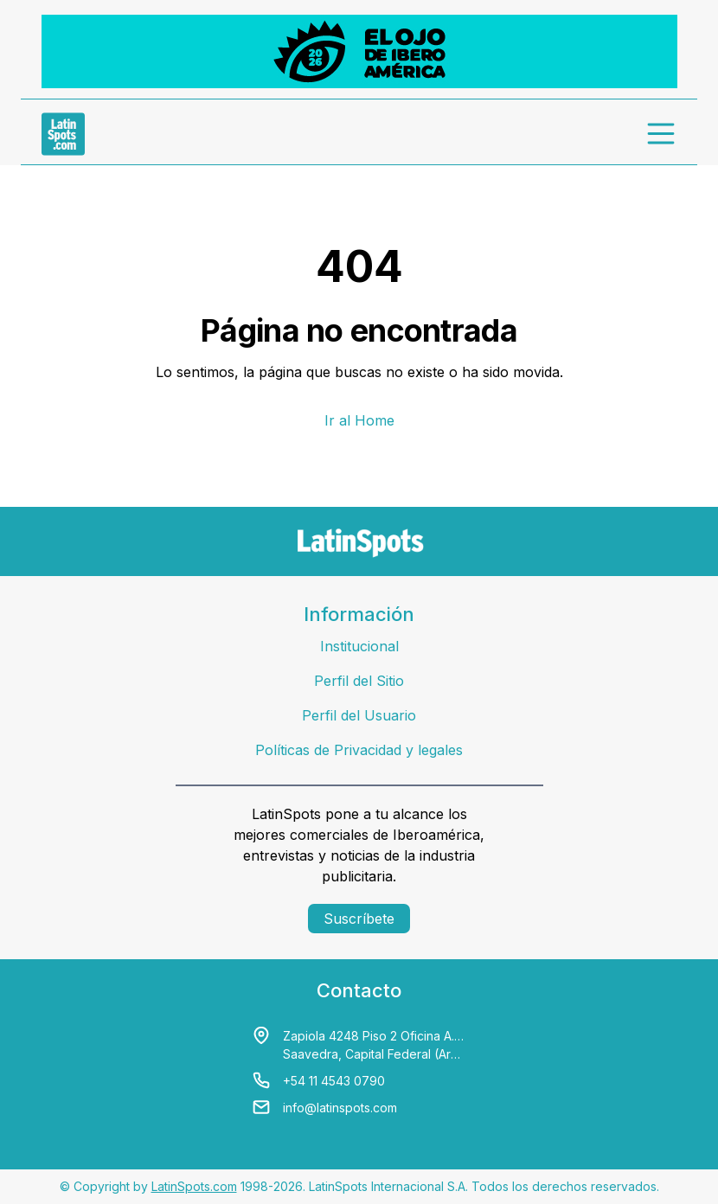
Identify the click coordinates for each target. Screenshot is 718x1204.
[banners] (359, 51)
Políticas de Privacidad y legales (359, 750)
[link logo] (63, 134)
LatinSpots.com (194, 1186)
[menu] (661, 134)
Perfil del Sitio (359, 680)
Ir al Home (359, 420)
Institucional (359, 646)
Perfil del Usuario (359, 715)
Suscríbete (359, 918)
